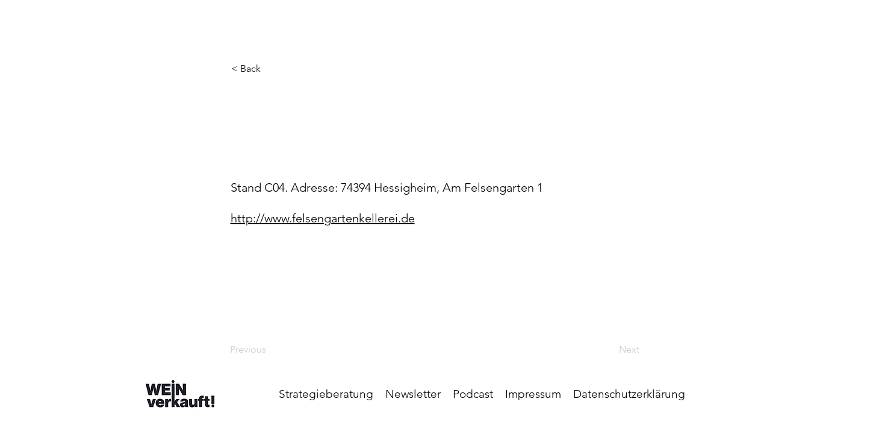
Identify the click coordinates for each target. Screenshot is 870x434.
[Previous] (269, 350)
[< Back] (271, 69)
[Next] (609, 350)
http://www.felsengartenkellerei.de (323, 218)
